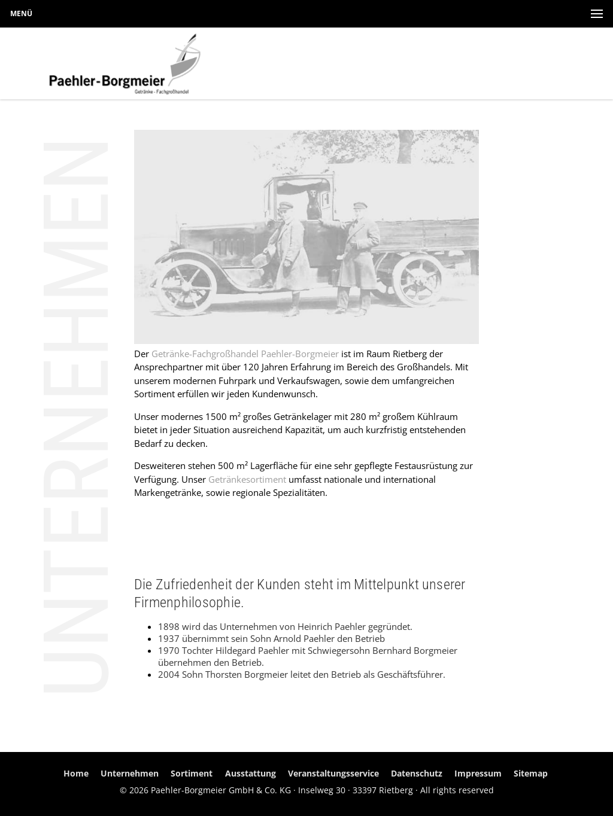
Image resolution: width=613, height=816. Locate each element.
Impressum (478, 773)
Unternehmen (130, 773)
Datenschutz (416, 773)
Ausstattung (250, 773)
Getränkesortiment (247, 479)
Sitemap (531, 773)
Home (76, 773)
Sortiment (192, 773)
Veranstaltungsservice (333, 773)
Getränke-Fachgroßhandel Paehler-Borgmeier (245, 354)
